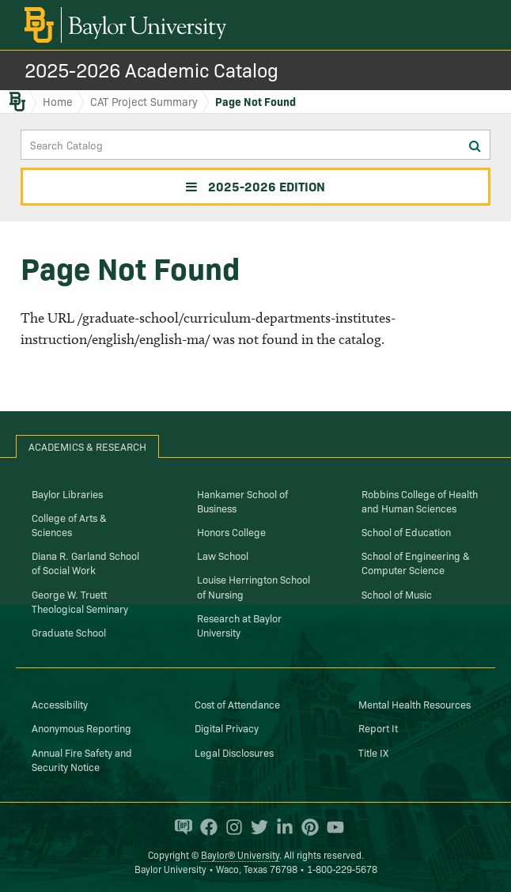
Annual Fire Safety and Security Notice (82, 759)
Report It (378, 727)
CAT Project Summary (144, 101)
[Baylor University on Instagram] (230, 827)
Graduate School (69, 632)
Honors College (231, 531)
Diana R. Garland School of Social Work (85, 562)
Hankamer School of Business (242, 500)
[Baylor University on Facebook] (205, 827)
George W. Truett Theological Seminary (80, 601)
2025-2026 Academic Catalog (151, 69)
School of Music (396, 594)
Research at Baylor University (239, 624)
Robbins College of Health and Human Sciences (419, 500)
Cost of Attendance (237, 704)
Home (58, 101)
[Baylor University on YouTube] (331, 827)
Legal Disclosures (234, 752)
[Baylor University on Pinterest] (306, 827)
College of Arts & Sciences (69, 524)
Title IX (373, 752)
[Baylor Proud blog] (179, 827)
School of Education (406, 531)
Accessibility (60, 704)
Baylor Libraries (67, 493)
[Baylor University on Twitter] (255, 827)
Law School (222, 555)
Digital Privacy (227, 727)
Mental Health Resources (414, 704)
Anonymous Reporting (81, 727)
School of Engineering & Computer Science (415, 562)
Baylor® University (240, 854)
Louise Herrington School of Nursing (253, 586)
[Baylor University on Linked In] (280, 827)
